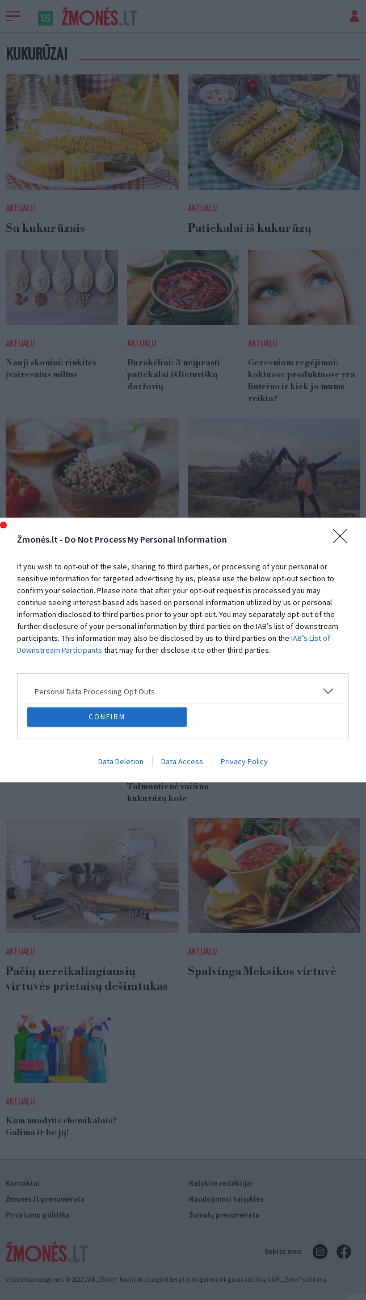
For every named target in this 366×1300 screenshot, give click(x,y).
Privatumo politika (38, 1215)
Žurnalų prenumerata (224, 1215)
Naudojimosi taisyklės (226, 1199)
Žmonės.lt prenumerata (45, 1199)
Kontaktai (23, 1183)
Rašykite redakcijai (221, 1183)
